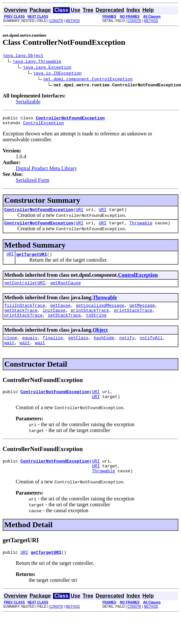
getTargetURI (31, 260)
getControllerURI (24, 289)
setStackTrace (64, 325)
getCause (60, 313)
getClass (78, 348)
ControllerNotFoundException (38, 213)
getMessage (142, 313)
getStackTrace (20, 319)
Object (100, 339)
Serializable (28, 102)
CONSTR (56, 21)
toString (96, 325)
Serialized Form (32, 183)
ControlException (43, 126)
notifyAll (151, 348)
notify (127, 348)
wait (9, 354)
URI (79, 213)
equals (30, 348)
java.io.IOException (57, 74)
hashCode (104, 348)
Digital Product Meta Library (46, 171)
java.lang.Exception (47, 68)
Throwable (140, 228)
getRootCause (65, 289)
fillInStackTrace (24, 313)
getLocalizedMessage (100, 313)
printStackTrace (90, 319)
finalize (53, 348)
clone (10, 348)
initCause (54, 319)
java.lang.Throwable (37, 62)
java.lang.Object (23, 56)
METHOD (73, 21)
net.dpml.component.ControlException (88, 80)
